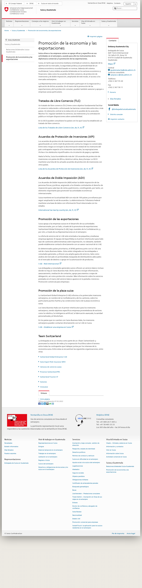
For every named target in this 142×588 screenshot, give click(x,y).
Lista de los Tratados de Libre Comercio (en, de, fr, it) (61, 128)
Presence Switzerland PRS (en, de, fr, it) (56, 418)
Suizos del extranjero (45, 503)
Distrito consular (116, 114)
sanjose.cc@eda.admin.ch (121, 75)
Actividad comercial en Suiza (116, 496)
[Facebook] (39, 443)
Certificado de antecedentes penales (85, 523)
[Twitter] (42, 443)
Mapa (111, 64)
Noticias (9, 23)
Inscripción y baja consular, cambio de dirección (85, 484)
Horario (113, 92)
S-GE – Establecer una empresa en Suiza (55, 327)
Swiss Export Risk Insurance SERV (53, 362)
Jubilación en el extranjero (47, 496)
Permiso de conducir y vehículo (83, 495)
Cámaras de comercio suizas (51, 367)
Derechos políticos (78, 492)
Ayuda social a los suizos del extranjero (86, 502)
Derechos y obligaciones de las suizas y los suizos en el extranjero (53, 508)
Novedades (8, 483)
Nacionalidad (77, 555)
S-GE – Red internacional (49, 264)
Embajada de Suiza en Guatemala (16, 503)
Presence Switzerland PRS (50, 372)
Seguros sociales (78, 512)
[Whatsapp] (50, 443)
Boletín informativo (11, 486)
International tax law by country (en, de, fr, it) (58, 210)
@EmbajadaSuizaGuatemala (124, 109)
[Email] (53, 443)
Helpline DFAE (102, 454)
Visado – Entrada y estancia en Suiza (119, 483)
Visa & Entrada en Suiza (90, 23)
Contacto (111, 40)
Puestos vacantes (10, 493)
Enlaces (43, 393)
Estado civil (76, 558)
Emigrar (41, 486)
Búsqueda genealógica (80, 526)
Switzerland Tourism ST (49, 377)
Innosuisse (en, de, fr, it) (51, 430)
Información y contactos (114, 486)
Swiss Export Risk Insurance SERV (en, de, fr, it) (60, 414)
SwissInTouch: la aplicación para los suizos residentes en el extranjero (87, 566)
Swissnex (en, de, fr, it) (50, 426)
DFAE (31, 3)
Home (6, 30)
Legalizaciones (77, 506)
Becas (74, 530)
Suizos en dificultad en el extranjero (85, 499)
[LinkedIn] (45, 443)
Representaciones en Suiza (47, 483)
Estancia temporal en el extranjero (50, 489)
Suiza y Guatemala (108, 23)
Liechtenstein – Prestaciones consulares (86, 533)
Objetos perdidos (78, 516)
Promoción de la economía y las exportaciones (117, 511)
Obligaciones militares (80, 519)
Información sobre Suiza (115, 493)
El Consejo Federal (15, 3)
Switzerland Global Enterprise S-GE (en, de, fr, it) (61, 409)
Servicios (75, 23)
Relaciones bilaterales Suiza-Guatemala (120, 506)
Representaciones (22, 23)
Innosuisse (44, 387)
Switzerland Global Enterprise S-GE (53, 357)
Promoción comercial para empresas (85, 562)
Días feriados (115, 99)
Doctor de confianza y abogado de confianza (84, 547)
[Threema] (47, 443)
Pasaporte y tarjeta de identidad (83, 488)
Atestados (75, 509)
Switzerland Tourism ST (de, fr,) (54, 422)
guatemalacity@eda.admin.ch (123, 70)
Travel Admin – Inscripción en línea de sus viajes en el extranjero (87, 538)
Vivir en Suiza (111, 489)
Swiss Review (76, 551)
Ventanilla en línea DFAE (42, 454)
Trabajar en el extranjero (47, 493)
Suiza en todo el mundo (50, 3)
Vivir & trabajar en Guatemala (60, 23)
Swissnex (43, 382)
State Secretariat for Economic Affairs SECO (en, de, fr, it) (65, 405)
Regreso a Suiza (44, 500)
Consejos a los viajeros (40, 23)
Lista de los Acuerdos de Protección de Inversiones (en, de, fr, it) (65, 169)
